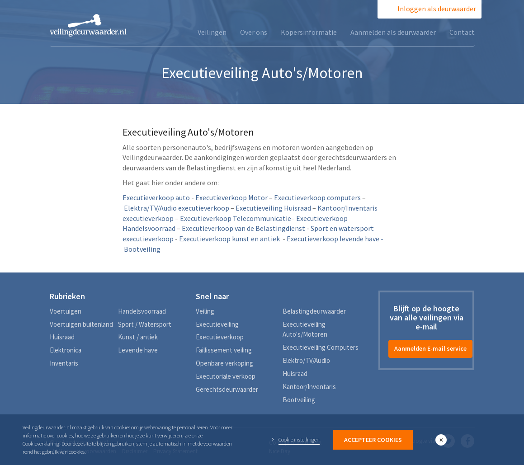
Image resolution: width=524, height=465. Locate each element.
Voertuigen (65, 311)
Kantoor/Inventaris (309, 386)
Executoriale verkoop (225, 376)
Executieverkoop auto (156, 197)
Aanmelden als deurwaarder (393, 32)
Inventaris (64, 363)
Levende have (138, 350)
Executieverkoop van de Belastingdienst (243, 228)
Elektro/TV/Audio (306, 360)
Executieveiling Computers (321, 347)
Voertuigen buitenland (81, 324)
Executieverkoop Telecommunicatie (235, 218)
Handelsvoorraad (142, 311)
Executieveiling (217, 324)
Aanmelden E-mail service (430, 348)
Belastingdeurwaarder (314, 311)
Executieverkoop (220, 337)
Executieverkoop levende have (333, 238)
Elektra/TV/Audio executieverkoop (176, 207)
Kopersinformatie (309, 32)
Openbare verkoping (224, 363)
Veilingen (212, 32)
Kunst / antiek (138, 337)
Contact (462, 32)
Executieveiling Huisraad (273, 207)
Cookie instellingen (299, 439)
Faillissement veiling (224, 350)
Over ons (253, 32)
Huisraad (62, 337)
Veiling (205, 311)
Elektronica (65, 350)
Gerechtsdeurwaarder (227, 389)
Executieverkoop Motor (231, 197)
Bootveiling (299, 399)
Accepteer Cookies (373, 440)
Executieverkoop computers (317, 197)
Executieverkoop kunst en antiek (229, 238)
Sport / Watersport (144, 324)
